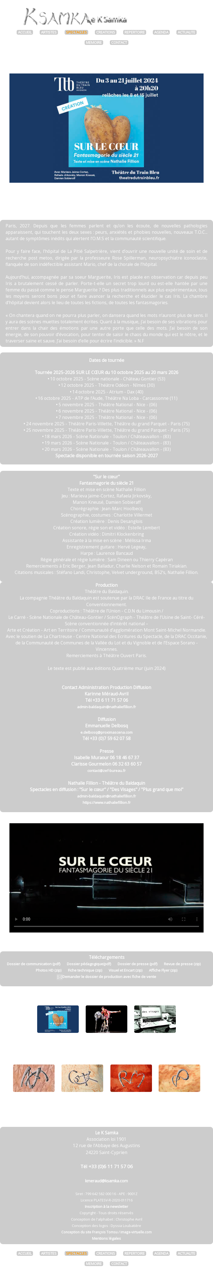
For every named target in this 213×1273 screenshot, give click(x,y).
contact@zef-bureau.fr (106, 770)
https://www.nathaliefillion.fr (107, 802)
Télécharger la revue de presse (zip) (106, 204)
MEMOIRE (94, 42)
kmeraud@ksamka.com (106, 1180)
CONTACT (119, 42)
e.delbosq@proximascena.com (106, 732)
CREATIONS (105, 32)
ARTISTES (49, 32)
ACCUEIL (25, 32)
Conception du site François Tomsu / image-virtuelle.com (106, 1232)
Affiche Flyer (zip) (163, 970)
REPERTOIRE (135, 32)
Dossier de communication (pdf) (33, 963)
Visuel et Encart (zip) (125, 970)
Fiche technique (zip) (85, 970)
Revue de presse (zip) (182, 963)
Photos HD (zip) (48, 970)
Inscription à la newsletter (106, 1206)
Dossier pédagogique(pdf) (89, 963)
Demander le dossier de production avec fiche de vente (106, 976)
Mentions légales (106, 1238)
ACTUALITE (186, 32)
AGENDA (161, 32)
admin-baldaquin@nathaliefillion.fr (106, 706)
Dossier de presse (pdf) (137, 963)
